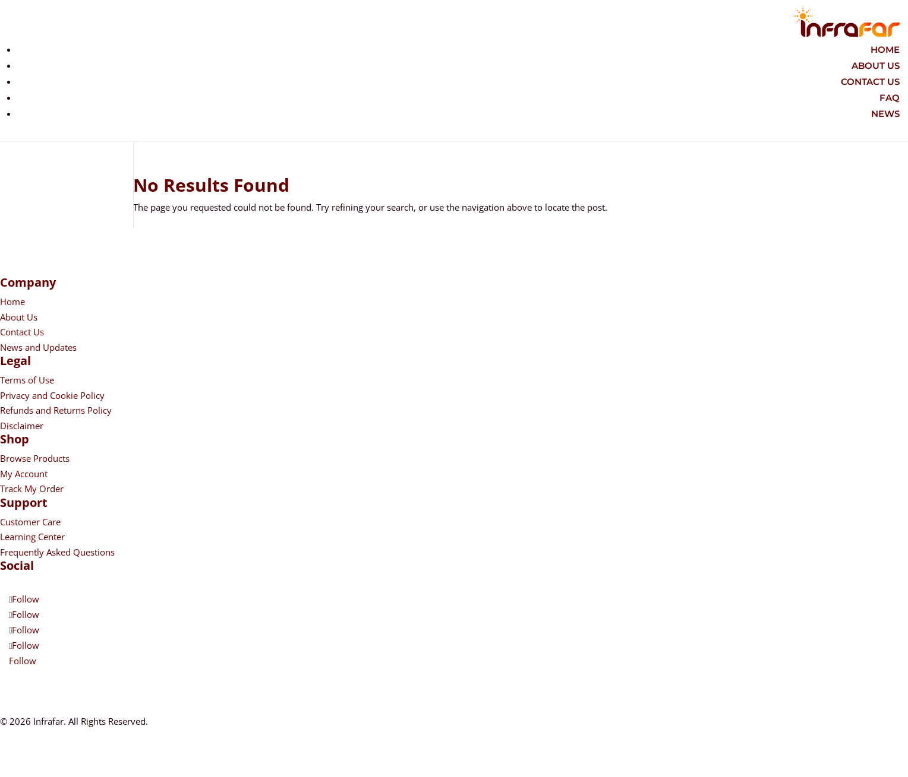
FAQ (889, 97)
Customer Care (30, 522)
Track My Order (32, 488)
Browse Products (35, 458)
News (885, 113)
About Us (876, 65)
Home (885, 49)
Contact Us (870, 81)
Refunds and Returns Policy (56, 410)
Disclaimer (21, 426)
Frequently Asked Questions (57, 552)
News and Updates (38, 347)
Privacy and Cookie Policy (52, 395)
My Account (24, 474)
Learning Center (32, 537)
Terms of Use (27, 380)
